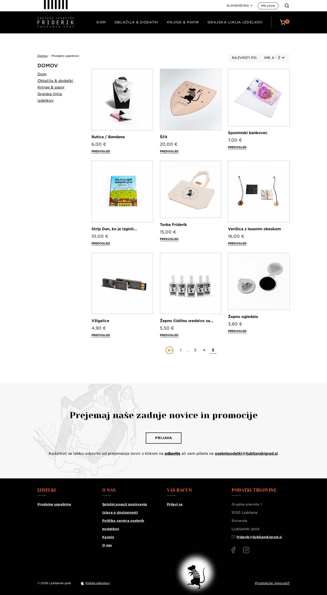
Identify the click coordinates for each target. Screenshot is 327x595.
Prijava (268, 6)
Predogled (101, 151)
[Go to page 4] (204, 350)
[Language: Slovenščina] (240, 6)
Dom (101, 22)
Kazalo (108, 537)
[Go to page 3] (195, 350)
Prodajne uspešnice (54, 504)
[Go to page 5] (213, 350)
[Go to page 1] (180, 350)
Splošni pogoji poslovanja (124, 504)
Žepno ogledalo (243, 317)
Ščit (163, 137)
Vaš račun (179, 490)
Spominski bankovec (248, 133)
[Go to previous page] (170, 350)
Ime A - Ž (274, 58)
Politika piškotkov (97, 583)
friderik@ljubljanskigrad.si (259, 537)
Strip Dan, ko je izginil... (114, 229)
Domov (47, 65)
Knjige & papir (183, 22)
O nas (107, 545)
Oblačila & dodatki (136, 22)
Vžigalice (100, 321)
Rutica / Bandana (108, 137)
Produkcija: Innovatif (272, 583)
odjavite (172, 453)
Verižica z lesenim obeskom (254, 229)
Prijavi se (175, 504)
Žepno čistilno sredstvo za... (186, 321)
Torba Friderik (173, 224)
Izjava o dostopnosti (120, 512)
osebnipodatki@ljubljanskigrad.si (246, 453)
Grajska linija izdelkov (235, 22)
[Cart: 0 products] (285, 22)
